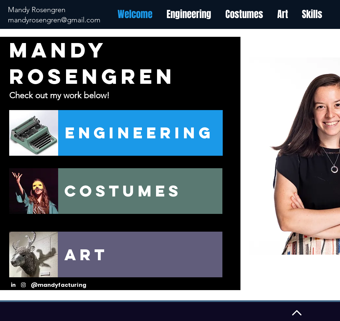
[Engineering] (140, 133)
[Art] (140, 254)
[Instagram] (23, 285)
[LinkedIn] (13, 285)
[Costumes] (140, 191)
